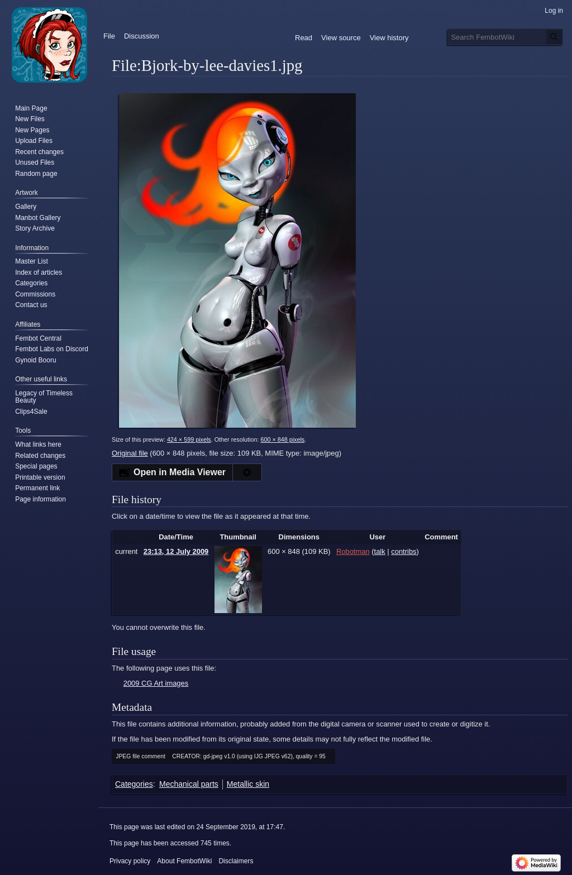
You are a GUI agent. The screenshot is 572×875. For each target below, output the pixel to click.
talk (379, 551)
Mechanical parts (188, 784)
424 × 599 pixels (189, 439)
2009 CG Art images (156, 683)
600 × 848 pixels (282, 439)
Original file (130, 453)
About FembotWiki (184, 861)
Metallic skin (248, 784)
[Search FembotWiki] (505, 37)
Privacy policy (129, 861)
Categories (134, 784)
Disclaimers (235, 861)
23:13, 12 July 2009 (176, 551)
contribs (403, 551)
